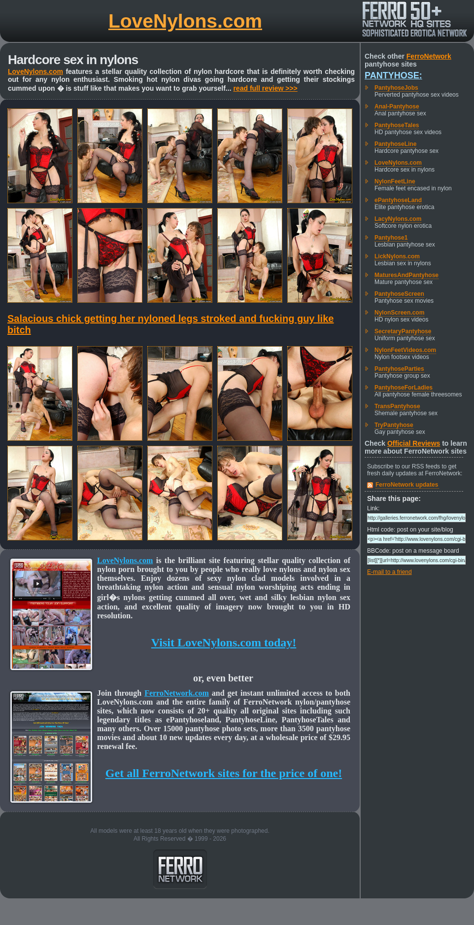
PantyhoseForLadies (403, 387)
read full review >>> (265, 88)
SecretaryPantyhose (402, 331)
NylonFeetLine (394, 181)
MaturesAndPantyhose (406, 275)
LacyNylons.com (397, 218)
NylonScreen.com (399, 312)
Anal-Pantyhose (396, 106)
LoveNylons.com (185, 21)
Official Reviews (413, 443)
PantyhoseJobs (396, 87)
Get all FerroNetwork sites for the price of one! (223, 773)
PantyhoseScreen (399, 293)
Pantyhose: (393, 75)
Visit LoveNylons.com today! (223, 642)
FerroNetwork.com (176, 693)
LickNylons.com (397, 256)
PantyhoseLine (395, 144)
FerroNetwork (428, 56)
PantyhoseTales (396, 125)
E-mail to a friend (389, 572)
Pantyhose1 (390, 237)
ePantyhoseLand (398, 200)
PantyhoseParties (399, 368)
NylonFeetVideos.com (405, 350)
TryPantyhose (393, 425)
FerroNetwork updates (406, 484)
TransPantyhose (397, 406)
